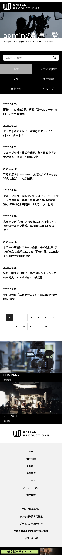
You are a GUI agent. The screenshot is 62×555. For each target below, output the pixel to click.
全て (16, 69)
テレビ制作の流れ (31, 509)
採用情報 (31, 495)
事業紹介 (31, 466)
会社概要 (31, 473)
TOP (31, 451)
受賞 (16, 79)
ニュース (31, 480)
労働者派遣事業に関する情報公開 (31, 531)
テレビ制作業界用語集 (31, 516)
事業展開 (16, 88)
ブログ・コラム (31, 487)
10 (31, 326)
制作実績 (31, 458)
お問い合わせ (31, 538)
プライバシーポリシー (31, 523)
